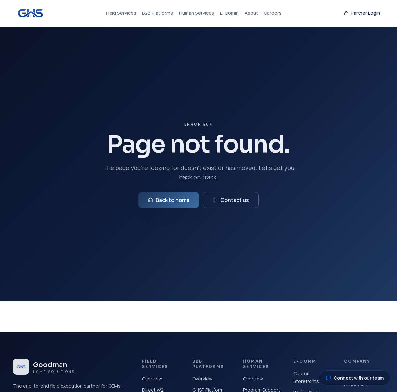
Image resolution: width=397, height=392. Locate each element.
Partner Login (362, 13)
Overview (152, 379)
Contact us (230, 200)
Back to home (169, 200)
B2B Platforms (157, 13)
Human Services (196, 13)
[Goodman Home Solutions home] (30, 13)
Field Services (121, 13)
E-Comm (229, 13)
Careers (273, 13)
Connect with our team (355, 378)
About (251, 13)
